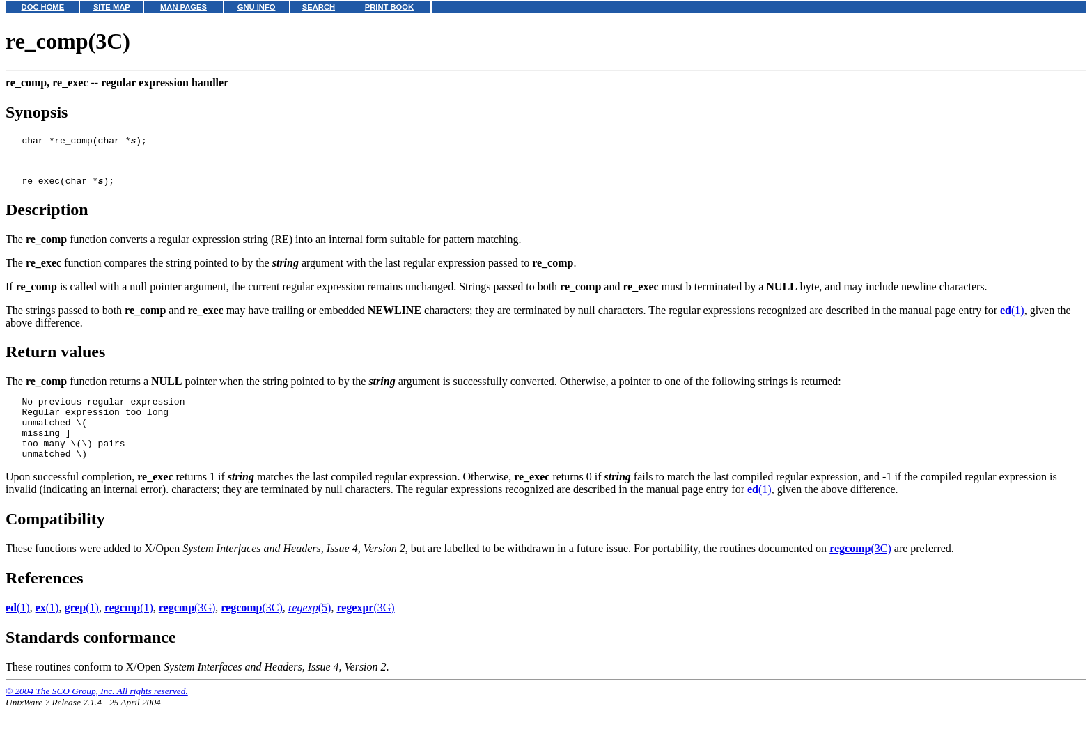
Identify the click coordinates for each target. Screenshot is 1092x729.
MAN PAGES (183, 7)
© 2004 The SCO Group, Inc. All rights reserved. (97, 712)
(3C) (860, 569)
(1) (1012, 318)
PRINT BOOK (389, 7)
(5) (310, 628)
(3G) (187, 628)
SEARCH (318, 7)
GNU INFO (256, 7)
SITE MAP (111, 7)
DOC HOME (43, 7)
